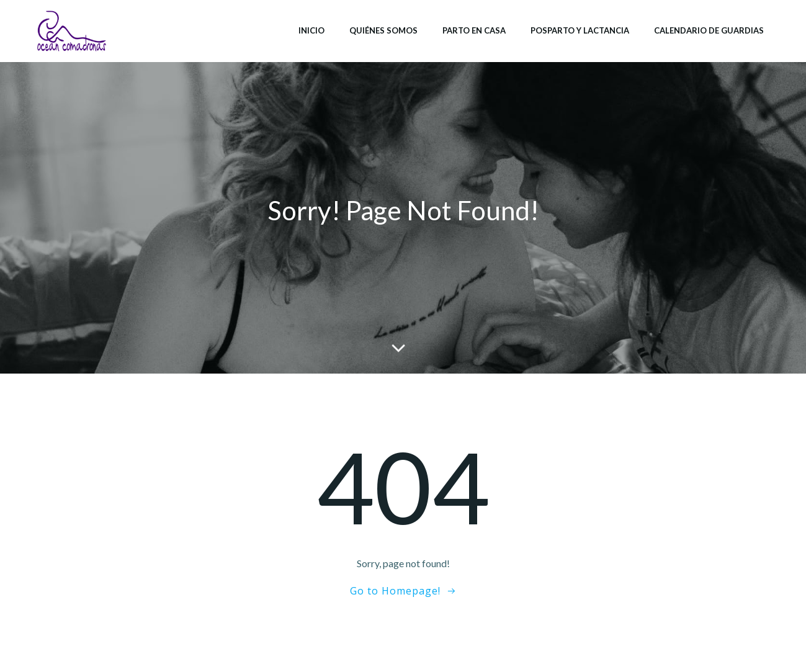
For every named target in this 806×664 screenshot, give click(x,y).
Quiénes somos (383, 30)
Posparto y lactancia (580, 30)
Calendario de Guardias (709, 30)
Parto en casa (474, 30)
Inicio (311, 30)
